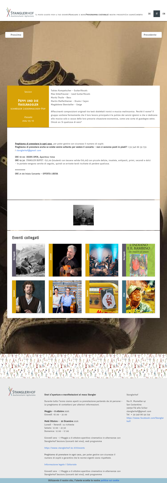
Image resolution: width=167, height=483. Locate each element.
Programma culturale (97, 14)
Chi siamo (130, 14)
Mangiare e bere (77, 14)
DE (149, 13)
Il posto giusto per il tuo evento (52, 14)
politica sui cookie (110, 480)
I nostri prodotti (116, 14)
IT (157, 13)
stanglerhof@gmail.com (28, 150)
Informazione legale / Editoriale (60, 464)
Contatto (139, 14)
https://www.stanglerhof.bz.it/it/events (64, 448)
